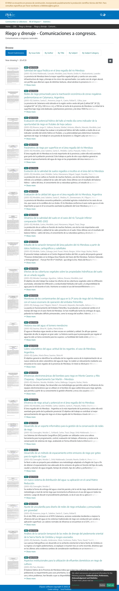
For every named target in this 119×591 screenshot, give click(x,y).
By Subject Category (90, 53)
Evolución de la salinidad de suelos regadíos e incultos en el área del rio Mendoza (64, 171)
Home (8, 26)
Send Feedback (66, 589)
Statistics (46, 22)
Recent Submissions (16, 53)
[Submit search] (101, 15)
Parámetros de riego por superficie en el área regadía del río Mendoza (58, 147)
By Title (61, 53)
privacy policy (98, 580)
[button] (104, 15)
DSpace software (46, 587)
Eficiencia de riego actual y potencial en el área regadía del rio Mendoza (59, 402)
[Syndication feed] (110, 61)
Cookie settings (53, 589)
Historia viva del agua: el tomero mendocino (46, 325)
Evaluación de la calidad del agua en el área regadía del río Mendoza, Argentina (63, 194)
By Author (49, 53)
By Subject (73, 53)
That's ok (110, 585)
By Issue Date (34, 53)
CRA (15, 26)
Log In (108, 15)
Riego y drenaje (25, 26)
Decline (102, 585)
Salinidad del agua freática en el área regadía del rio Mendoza (54, 70)
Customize (75, 585)
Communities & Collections (16, 22)
